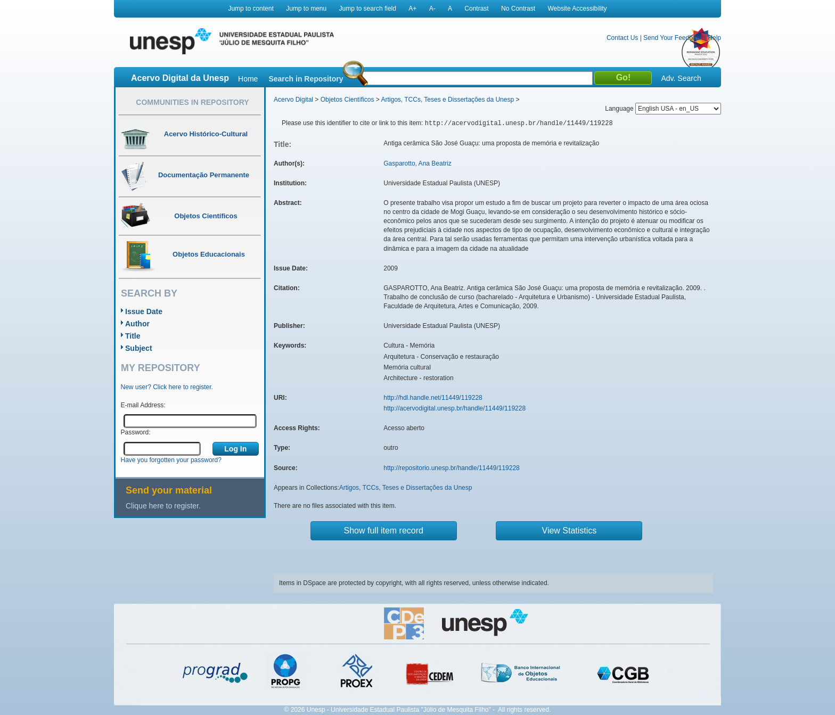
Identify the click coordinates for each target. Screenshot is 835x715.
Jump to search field (367, 8)
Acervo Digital (293, 99)
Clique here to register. (163, 506)
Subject (138, 348)
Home (248, 79)
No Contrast (518, 8)
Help (714, 38)
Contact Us (622, 38)
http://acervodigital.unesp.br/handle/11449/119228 (454, 408)
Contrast (476, 8)
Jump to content (250, 8)
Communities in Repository (192, 102)
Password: (136, 432)
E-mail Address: (143, 405)
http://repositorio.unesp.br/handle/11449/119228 (451, 468)
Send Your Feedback (672, 38)
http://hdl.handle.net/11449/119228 (432, 397)
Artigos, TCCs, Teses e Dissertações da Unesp (447, 99)
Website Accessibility (577, 8)
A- (432, 8)
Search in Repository (305, 79)
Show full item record (383, 530)
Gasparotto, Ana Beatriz (417, 163)
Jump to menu (306, 8)
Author (137, 323)
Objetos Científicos (347, 99)
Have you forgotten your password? (171, 460)
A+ (412, 8)
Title (133, 336)
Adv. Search (681, 78)
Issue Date (143, 311)
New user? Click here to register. (167, 387)
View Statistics (569, 530)
